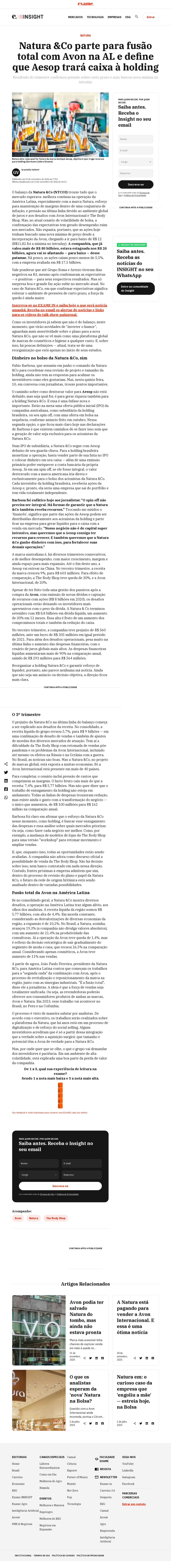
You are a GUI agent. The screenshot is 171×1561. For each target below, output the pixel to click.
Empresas (114, 17)
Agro (103, 1524)
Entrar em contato (134, 1504)
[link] (6, 772)
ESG (128, 17)
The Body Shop (55, 1218)
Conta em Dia (48, 1474)
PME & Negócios (22, 1524)
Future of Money (77, 1477)
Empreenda (107, 1530)
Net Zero (72, 1490)
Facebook (128, 1484)
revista (105, 1469)
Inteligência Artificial (25, 1510)
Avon (18, 1218)
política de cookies (63, 1555)
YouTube (128, 1463)
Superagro (46, 1512)
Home (16, 1463)
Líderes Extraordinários (50, 1465)
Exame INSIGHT (22, 1497)
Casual (71, 1457)
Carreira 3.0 (107, 1490)
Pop (69, 1497)
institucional (23, 1555)
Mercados (75, 17)
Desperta (106, 1497)
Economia (18, 1484)
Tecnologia (95, 17)
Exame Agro (19, 1504)
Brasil (15, 1470)
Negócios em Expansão (48, 1527)
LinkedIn (127, 1470)
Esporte (72, 1470)
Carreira (17, 1477)
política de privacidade (90, 1555)
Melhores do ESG (50, 1518)
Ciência (71, 1463)
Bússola (44, 1488)
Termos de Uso (47, 1194)
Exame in (106, 1484)
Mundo (71, 1484)
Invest (16, 1517)
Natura (33, 1218)
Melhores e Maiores (52, 1505)
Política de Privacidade (68, 1194)
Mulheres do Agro (51, 1481)
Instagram (128, 1477)
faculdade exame (107, 1459)
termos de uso (42, 1555)
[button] (6, 764)
